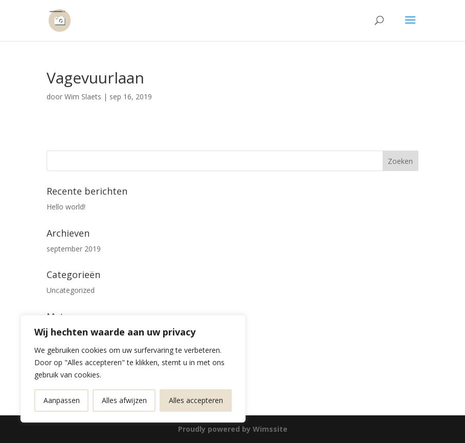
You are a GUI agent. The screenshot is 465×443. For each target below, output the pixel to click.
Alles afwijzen (124, 400)
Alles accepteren (196, 400)
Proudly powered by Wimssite (232, 429)
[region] (133, 369)
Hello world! (66, 207)
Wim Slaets (82, 96)
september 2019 (74, 249)
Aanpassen (61, 400)
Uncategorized (71, 290)
